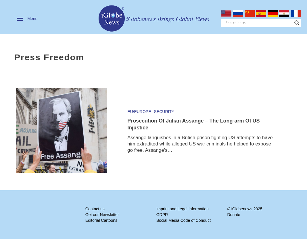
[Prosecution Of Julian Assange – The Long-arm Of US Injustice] (61, 130)
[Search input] (258, 23)
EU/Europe (139, 111)
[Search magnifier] (297, 23)
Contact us (95, 209)
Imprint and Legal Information (182, 209)
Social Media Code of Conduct (183, 220)
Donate (233, 214)
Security (164, 111)
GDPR (162, 214)
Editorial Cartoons (101, 220)
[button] (27, 18)
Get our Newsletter (102, 214)
